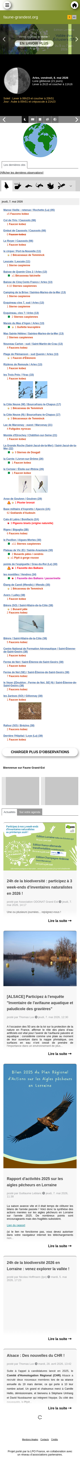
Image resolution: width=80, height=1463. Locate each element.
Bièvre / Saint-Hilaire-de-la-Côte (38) (25, 638)
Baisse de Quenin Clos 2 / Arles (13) (25, 271)
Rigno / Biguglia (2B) (16, 529)
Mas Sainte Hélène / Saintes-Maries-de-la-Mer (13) (33, 333)
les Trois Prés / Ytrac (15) (18, 374)
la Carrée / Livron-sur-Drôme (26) (23, 458)
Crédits (54, 1439)
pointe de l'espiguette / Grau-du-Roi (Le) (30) (30, 564)
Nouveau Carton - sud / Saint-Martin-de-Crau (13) (33, 343)
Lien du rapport (16, 1225)
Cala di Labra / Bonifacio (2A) (21, 519)
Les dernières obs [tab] (14, 164)
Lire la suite (59, 921)
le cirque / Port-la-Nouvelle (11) (22, 251)
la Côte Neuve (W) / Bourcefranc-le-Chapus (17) (32, 404)
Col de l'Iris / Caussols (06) (19, 220)
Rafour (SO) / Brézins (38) (18, 725)
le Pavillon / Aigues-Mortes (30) (22, 539)
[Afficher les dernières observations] (21, 172)
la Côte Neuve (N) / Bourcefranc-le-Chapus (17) (31, 414)
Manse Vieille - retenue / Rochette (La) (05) (29, 210)
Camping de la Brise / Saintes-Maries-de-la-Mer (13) (34, 292)
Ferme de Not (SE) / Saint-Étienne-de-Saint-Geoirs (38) (36, 672)
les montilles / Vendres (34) (19, 574)
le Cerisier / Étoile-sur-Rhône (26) (23, 469)
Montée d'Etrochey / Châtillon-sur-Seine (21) (30, 435)
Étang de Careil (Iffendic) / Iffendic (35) (26, 584)
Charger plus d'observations (40, 752)
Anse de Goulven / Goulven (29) (22, 498)
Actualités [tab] (9, 812)
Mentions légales (30, 1439)
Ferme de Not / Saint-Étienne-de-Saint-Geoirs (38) (33, 661)
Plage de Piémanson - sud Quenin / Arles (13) (30, 354)
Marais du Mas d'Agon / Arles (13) (23, 323)
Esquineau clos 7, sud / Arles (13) (23, 302)
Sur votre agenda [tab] (29, 812)
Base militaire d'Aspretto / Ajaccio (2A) (26, 509)
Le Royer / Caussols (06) (18, 240)
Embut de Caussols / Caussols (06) (24, 230)
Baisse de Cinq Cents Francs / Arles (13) (27, 282)
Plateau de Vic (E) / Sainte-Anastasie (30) (28, 550)
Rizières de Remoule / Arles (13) (22, 364)
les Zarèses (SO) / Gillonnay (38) (22, 695)
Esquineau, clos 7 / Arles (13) (21, 312)
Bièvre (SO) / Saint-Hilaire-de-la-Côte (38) (28, 605)
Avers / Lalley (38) (14, 595)
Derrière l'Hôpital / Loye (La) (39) (23, 735)
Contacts (44, 1439)
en (74, 17)
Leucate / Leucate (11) (16, 261)
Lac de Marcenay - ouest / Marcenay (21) (27, 424)
